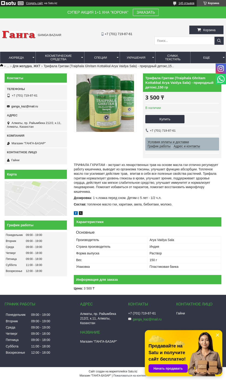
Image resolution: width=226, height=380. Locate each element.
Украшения (136, 57)
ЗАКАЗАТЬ (146, 12)
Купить (164, 119)
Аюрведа (16, 57)
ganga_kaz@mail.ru (24, 106)
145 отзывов (186, 3)
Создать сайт (34, 3)
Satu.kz (132, 371)
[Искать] (219, 41)
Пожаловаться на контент (129, 375)
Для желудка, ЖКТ (26, 66)
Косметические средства (58, 57)
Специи (100, 57)
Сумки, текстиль (173, 57)
